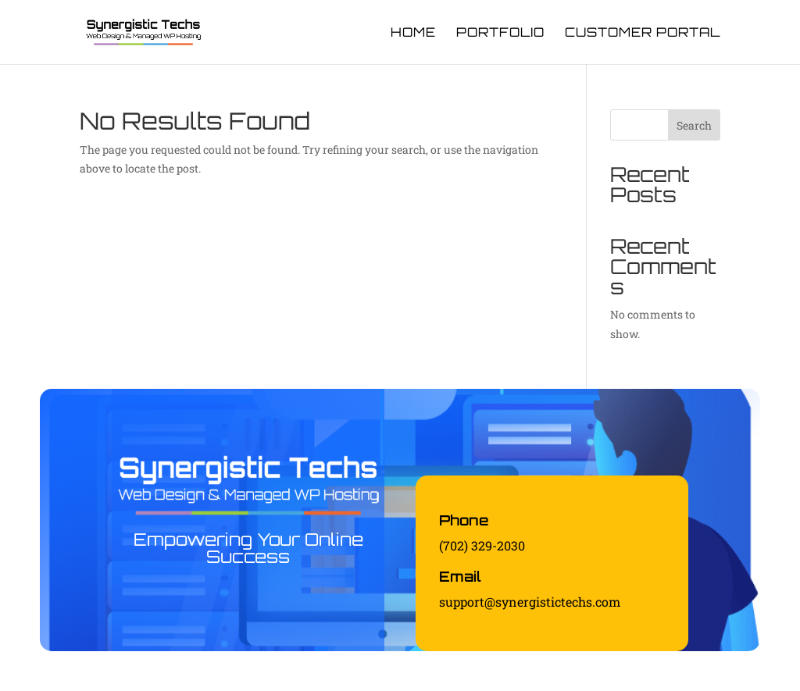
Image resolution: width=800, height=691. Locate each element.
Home (413, 33)
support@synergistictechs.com (529, 601)
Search (694, 125)
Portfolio (500, 33)
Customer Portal (642, 33)
